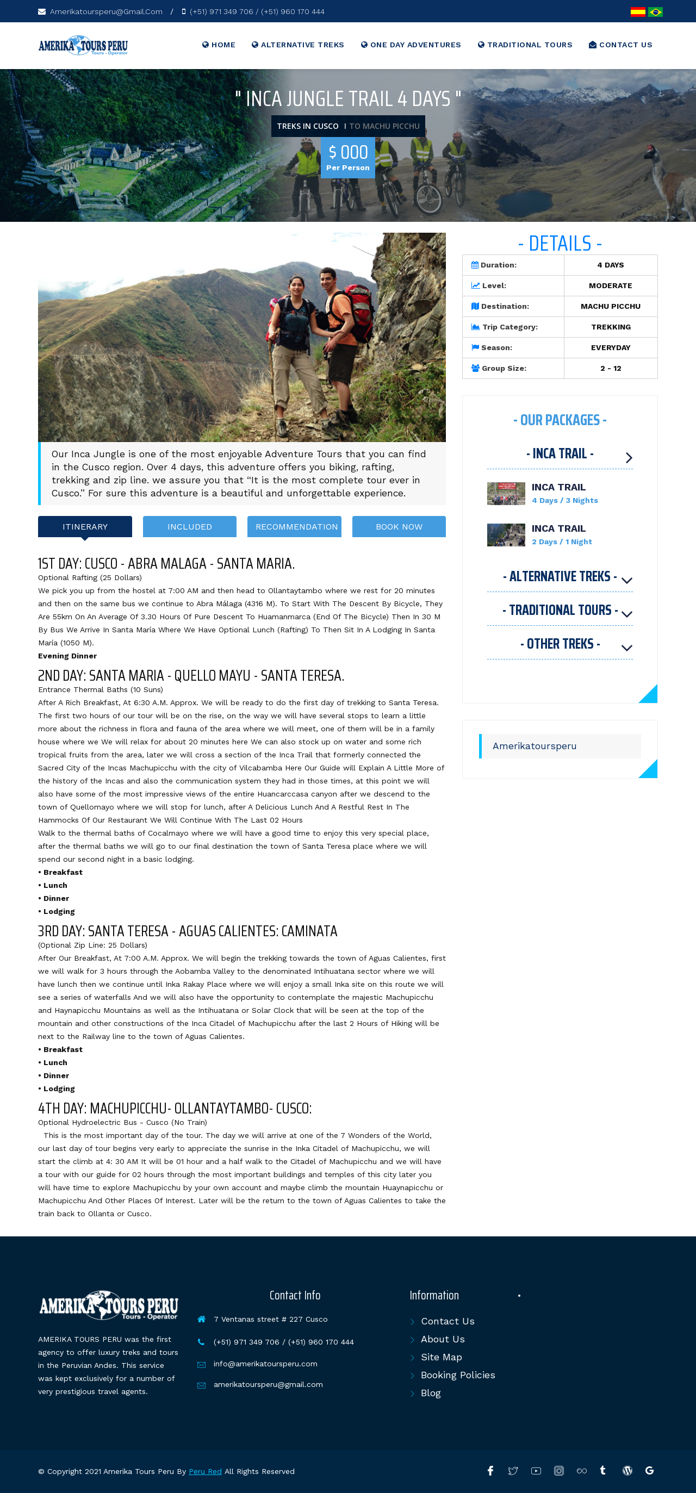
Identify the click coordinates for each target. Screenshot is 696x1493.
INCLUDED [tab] (189, 526)
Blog (431, 1392)
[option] (242, 337)
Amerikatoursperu (535, 746)
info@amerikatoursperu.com (266, 1363)
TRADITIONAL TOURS (525, 44)
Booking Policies (458, 1374)
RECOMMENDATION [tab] (297, 526)
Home (218, 44)
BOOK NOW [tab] (399, 526)
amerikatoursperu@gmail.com (268, 1384)
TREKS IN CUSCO (308, 126)
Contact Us (448, 1321)
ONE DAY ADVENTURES (411, 44)
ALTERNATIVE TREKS (298, 44)
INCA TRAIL (559, 487)
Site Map (441, 1357)
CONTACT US (620, 44)
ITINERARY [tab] (85, 526)
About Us (443, 1339)
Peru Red (205, 1471)
